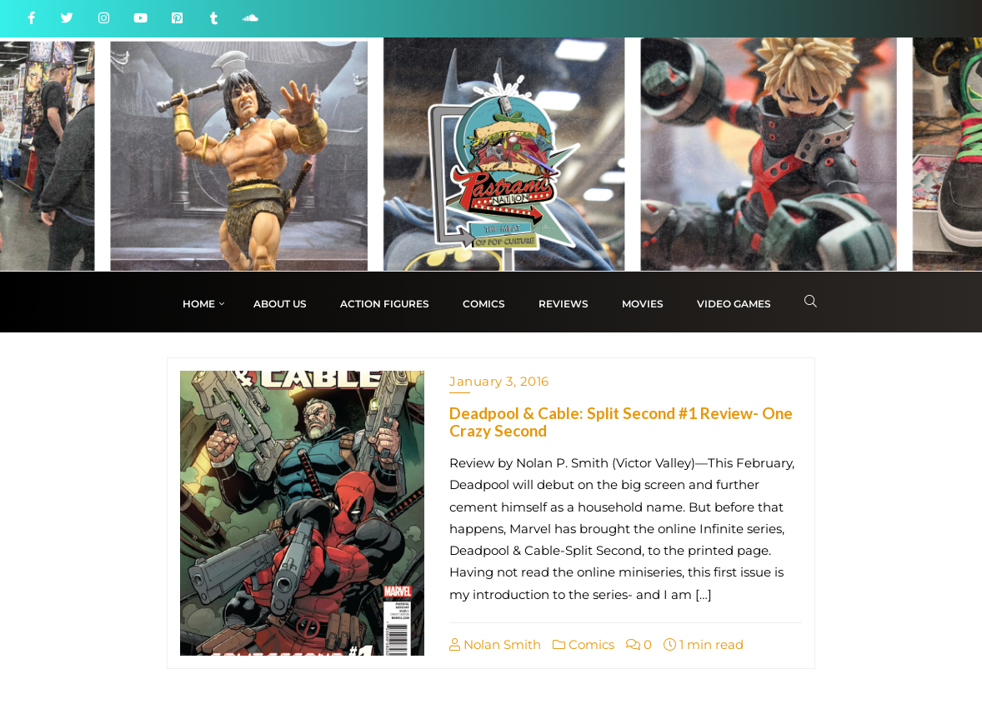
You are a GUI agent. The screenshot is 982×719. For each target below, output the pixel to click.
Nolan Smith (495, 644)
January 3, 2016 (499, 381)
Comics (583, 644)
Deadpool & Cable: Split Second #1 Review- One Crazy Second (621, 421)
